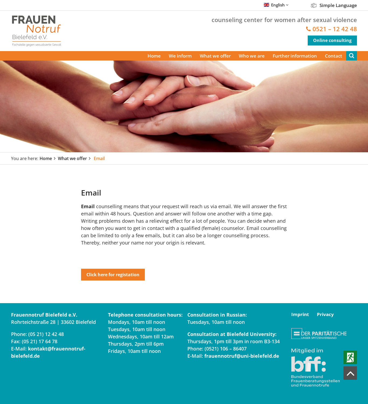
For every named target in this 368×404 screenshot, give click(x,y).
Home (154, 56)
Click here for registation (112, 275)
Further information (295, 56)
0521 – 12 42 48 (335, 29)
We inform (180, 56)
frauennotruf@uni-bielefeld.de (241, 356)
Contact (333, 56)
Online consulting (332, 40)
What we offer (215, 56)
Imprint (300, 314)
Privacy (325, 314)
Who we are (252, 56)
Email (99, 158)
